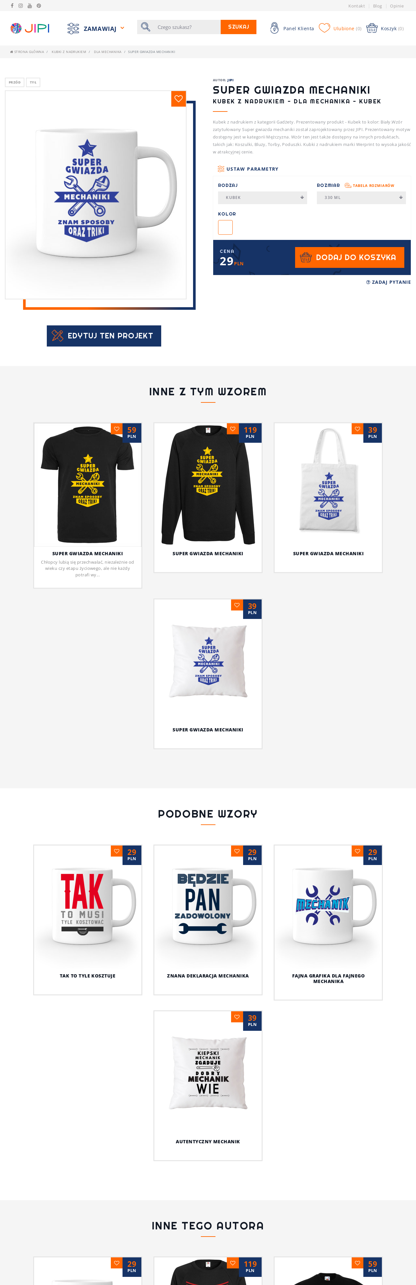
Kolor (227, 214)
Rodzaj (228, 185)
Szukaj (238, 26)
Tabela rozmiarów (374, 185)
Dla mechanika (107, 51)
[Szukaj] (187, 27)
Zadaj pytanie (388, 282)
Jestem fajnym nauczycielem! (208, 1280)
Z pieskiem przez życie (328, 1280)
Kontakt (356, 6)
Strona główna (27, 51)
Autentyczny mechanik (208, 1141)
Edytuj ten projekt (110, 335)
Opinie (397, 6)
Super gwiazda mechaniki (87, 553)
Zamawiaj (101, 28)
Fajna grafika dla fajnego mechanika (328, 978)
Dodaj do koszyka (356, 257)
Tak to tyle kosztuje (88, 976)
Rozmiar (356, 185)
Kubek (265, 197)
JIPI (230, 80)
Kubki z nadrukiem (69, 51)
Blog (377, 6)
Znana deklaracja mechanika (208, 976)
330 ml (364, 197)
